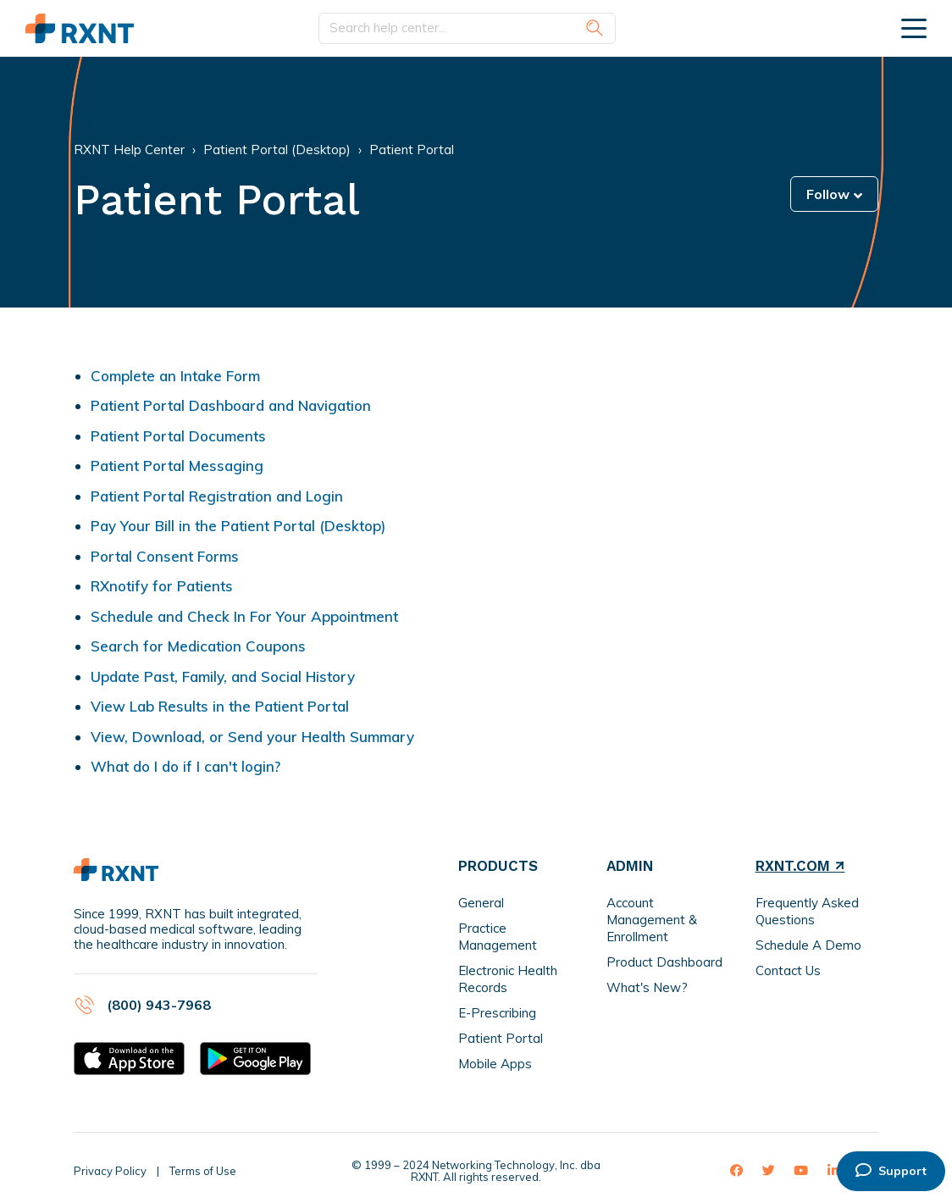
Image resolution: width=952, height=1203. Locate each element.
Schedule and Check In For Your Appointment (244, 616)
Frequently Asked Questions (807, 911)
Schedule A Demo (808, 945)
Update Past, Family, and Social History (223, 676)
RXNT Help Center (129, 149)
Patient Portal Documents (178, 436)
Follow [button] (828, 194)
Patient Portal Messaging (177, 465)
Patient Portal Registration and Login (217, 496)
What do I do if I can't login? (185, 766)
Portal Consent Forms (165, 556)
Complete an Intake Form (175, 376)
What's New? (647, 987)
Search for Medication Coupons (198, 646)
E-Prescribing (497, 1013)
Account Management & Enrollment (651, 920)
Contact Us (788, 970)
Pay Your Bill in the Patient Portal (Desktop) (238, 526)
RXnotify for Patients (162, 586)
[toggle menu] (914, 28)
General (481, 903)
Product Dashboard (664, 962)
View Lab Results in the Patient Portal (220, 706)
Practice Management (497, 936)
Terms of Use (202, 1171)
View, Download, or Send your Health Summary (252, 737)
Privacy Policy (110, 1171)
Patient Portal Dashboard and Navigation (231, 405)
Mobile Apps (495, 1064)
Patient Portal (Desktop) (277, 149)
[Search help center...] (467, 28)
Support (891, 1170)
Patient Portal (411, 149)
